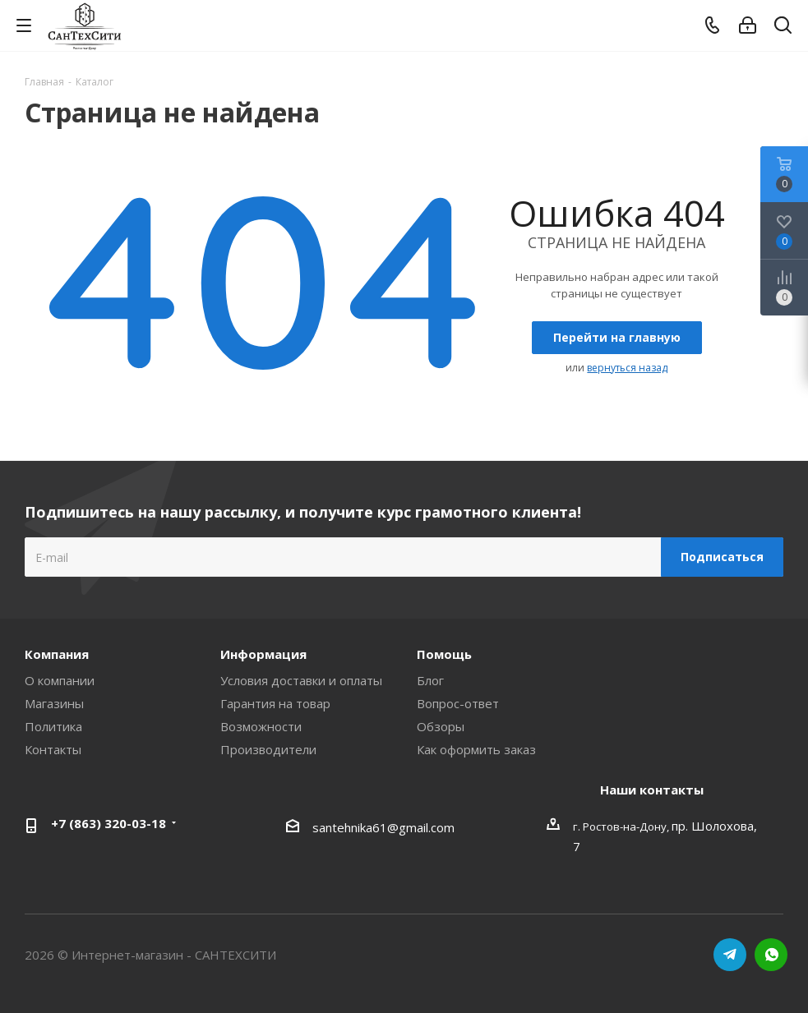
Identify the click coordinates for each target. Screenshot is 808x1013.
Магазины (54, 703)
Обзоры (440, 726)
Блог (430, 680)
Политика (53, 726)
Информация (263, 654)
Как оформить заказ (476, 749)
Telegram (729, 954)
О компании (60, 680)
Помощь (444, 654)
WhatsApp (771, 954)
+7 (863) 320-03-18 (108, 823)
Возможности (261, 726)
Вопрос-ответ (458, 703)
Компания (57, 654)
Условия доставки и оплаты (301, 680)
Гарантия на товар (275, 703)
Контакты (53, 749)
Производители (268, 749)
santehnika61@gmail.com (383, 827)
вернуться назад (627, 368)
